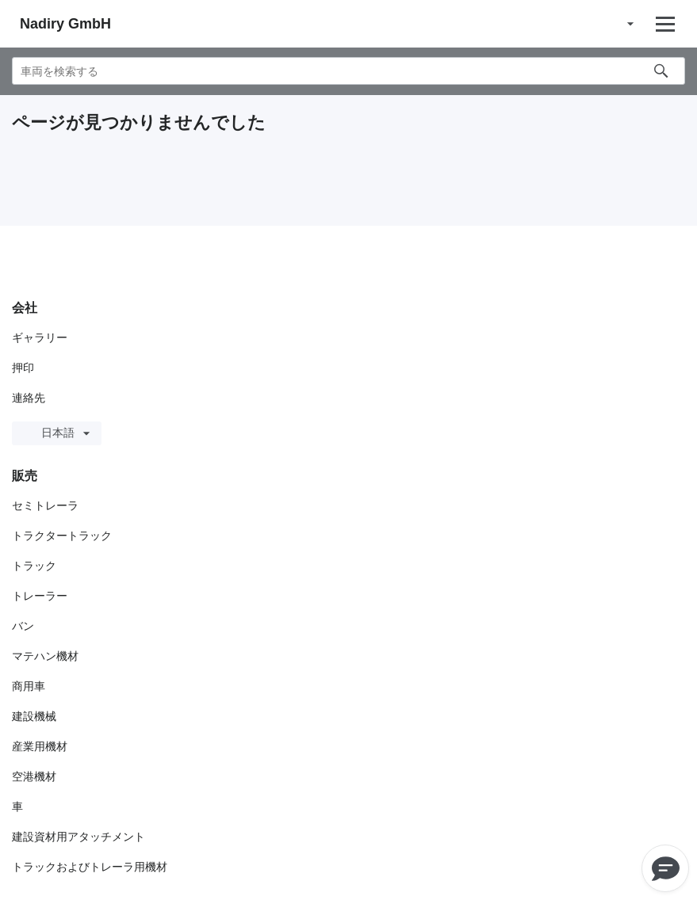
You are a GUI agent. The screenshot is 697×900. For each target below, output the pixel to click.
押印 (23, 367)
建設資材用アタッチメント (78, 836)
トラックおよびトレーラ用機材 (89, 866)
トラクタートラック (62, 535)
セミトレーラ (45, 505)
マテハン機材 (45, 656)
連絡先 (28, 397)
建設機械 (34, 716)
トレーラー (39, 595)
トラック (34, 565)
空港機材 (34, 776)
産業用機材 (39, 746)
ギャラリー (39, 337)
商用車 (28, 686)
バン (23, 626)
